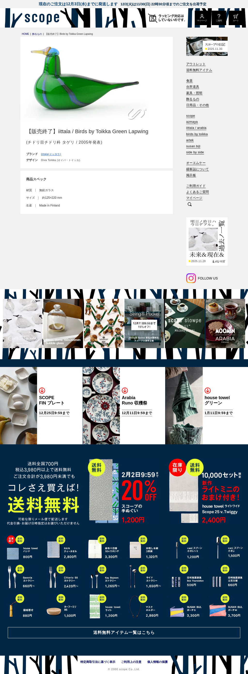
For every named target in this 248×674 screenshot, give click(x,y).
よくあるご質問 (197, 192)
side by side (195, 152)
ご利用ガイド (196, 186)
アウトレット (196, 64)
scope (190, 115)
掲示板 (191, 175)
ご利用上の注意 (131, 662)
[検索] (189, 204)
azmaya (192, 122)
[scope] (40, 18)
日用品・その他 (197, 105)
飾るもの (192, 99)
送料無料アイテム (199, 70)
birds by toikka (197, 134)
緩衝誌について (197, 169)
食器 (189, 80)
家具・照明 (194, 93)
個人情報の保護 (157, 662)
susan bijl (193, 146)
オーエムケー (196, 163)
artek (190, 140)
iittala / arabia (196, 128)
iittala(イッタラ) (51, 154)
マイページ (194, 198)
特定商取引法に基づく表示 (97, 662)
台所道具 (192, 86)
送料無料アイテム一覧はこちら (124, 632)
